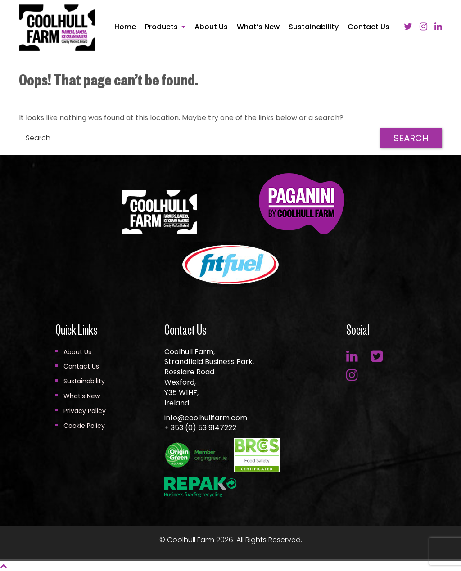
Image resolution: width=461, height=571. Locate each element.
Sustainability (314, 27)
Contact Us (368, 27)
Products (161, 26)
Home (125, 27)
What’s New (258, 27)
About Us (211, 27)
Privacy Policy (84, 410)
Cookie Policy (84, 425)
